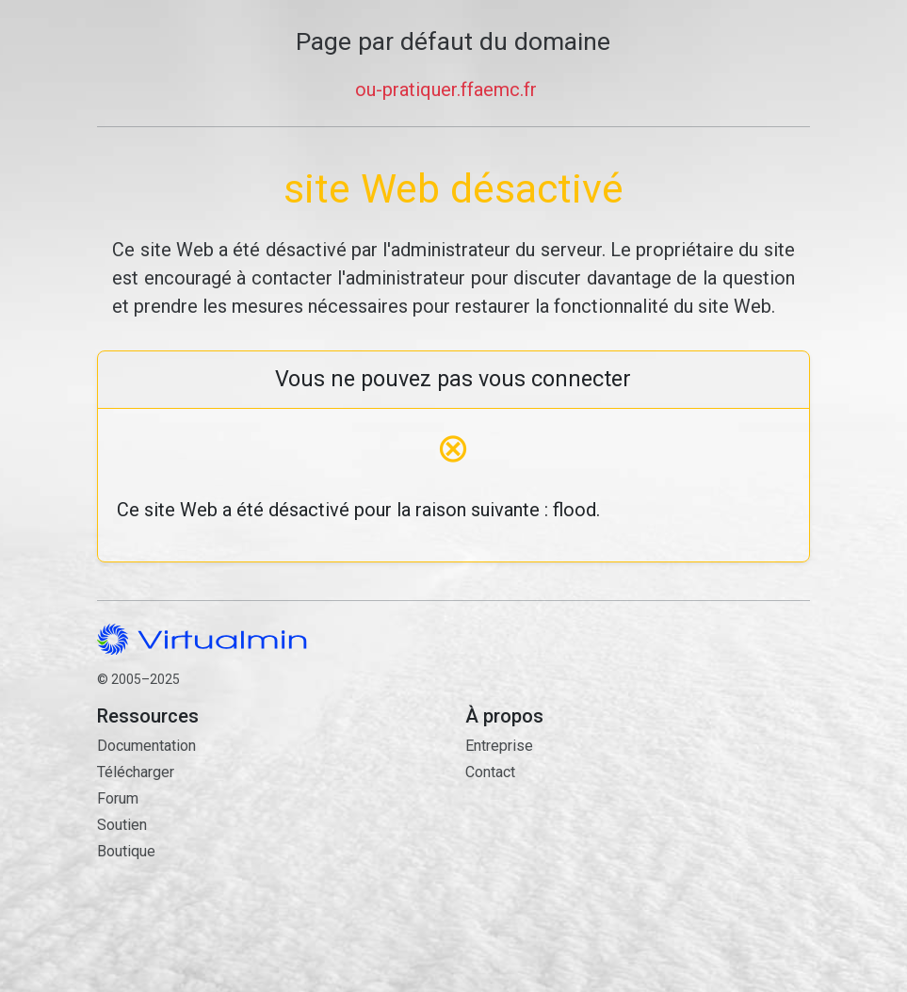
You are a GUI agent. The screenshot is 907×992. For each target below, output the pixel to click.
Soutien (122, 825)
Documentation (146, 746)
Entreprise (499, 746)
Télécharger (135, 772)
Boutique (126, 851)
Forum (117, 798)
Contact (637, 858)
